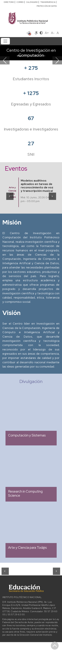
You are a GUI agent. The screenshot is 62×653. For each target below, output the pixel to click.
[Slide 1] (19, 56)
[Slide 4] (36, 56)
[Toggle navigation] (5, 41)
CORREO (20, 2)
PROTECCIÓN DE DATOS (47, 6)
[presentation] (9, 196)
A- (53, 33)
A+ (47, 33)
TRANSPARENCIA (47, 2)
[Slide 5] (42, 56)
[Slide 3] (31, 56)
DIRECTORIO (9, 2)
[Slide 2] (25, 56)
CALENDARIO (32, 2)
